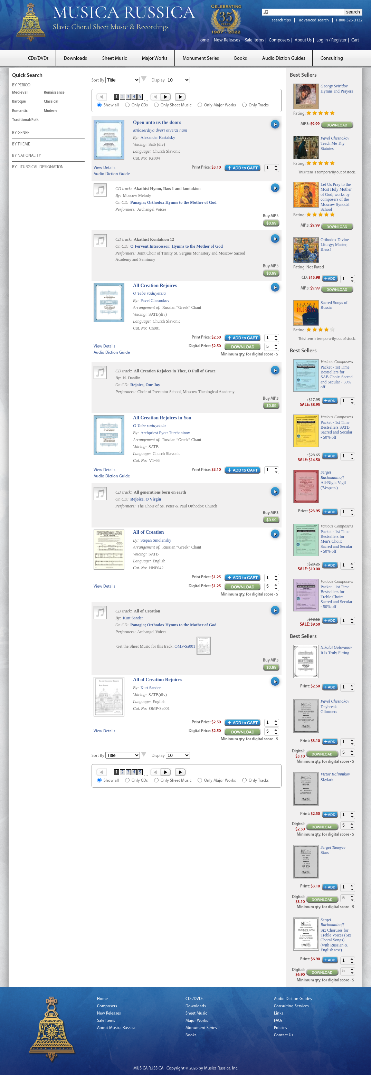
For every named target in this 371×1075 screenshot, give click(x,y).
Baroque (19, 102)
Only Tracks (259, 105)
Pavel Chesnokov (155, 300)
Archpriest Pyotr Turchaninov (165, 432)
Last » (181, 97)
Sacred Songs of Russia (334, 305)
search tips (281, 20)
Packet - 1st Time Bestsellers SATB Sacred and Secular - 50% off (336, 430)
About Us (303, 40)
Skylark (327, 779)
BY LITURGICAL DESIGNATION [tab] (38, 167)
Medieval (20, 93)
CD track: (124, 188)
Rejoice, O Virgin (145, 499)
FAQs (278, 1021)
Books (240, 58)
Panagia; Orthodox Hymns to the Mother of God (173, 202)
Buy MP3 (270, 216)
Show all (111, 105)
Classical (51, 102)
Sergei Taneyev (333, 847)
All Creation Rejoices (155, 285)
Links (278, 1013)
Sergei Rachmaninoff (332, 474)
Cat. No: (140, 158)
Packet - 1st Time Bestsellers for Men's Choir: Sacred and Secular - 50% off (336, 541)
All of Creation (148, 532)
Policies (280, 1028)
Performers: (125, 209)
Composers (279, 40)
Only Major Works (220, 105)
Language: (142, 151)
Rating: (299, 114)
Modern (50, 111)
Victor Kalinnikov (335, 774)
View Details (104, 168)
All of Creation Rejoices (157, 679)
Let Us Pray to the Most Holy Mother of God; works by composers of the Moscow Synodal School (336, 197)
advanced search (314, 20)
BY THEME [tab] (21, 145)
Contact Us (283, 1035)
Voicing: (140, 144)
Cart (355, 40)
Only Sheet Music (176, 105)
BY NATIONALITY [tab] (26, 156)
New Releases (227, 40)
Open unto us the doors (157, 122)
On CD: (122, 202)
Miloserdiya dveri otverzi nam (160, 130)
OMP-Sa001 (184, 646)
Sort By (98, 80)
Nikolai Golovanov (336, 647)
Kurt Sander (133, 618)
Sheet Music (114, 58)
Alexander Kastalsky (158, 137)
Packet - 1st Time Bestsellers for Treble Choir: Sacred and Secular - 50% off (336, 596)
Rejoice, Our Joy (145, 384)
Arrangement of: (147, 307)
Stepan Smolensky (156, 540)
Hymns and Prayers (337, 91)
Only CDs (140, 105)
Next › (166, 97)
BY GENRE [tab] (20, 133)
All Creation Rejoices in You (162, 417)
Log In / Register (331, 40)
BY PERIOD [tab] (21, 85)
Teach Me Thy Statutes (333, 146)
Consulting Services (291, 1006)
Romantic (20, 111)
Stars (325, 852)
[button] (276, 166)
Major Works (155, 58)
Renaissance (54, 93)
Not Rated (315, 267)
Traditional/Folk (25, 120)
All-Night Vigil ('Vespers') (333, 485)
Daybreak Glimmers (329, 709)
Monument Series (201, 58)
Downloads (75, 58)
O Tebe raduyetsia (149, 293)
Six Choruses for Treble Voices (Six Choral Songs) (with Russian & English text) (336, 940)
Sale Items (254, 40)
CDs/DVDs (38, 58)
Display (158, 80)
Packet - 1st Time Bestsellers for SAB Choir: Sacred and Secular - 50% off (337, 377)
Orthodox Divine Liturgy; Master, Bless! (335, 244)
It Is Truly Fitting (335, 652)
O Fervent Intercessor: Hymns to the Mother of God (176, 246)
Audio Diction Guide (112, 174)
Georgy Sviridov (334, 86)
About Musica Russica (116, 1028)
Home (203, 40)
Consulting (332, 58)
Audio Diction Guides (283, 58)
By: (136, 137)
